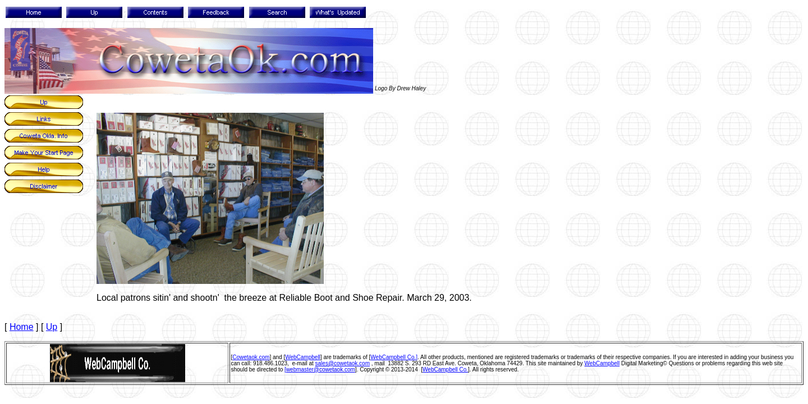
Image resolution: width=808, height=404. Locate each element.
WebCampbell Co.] (393, 357)
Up (51, 327)
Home (22, 327)
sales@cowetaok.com (342, 363)
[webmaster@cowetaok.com (319, 369)
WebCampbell (302, 357)
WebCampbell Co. (445, 369)
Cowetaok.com (250, 357)
